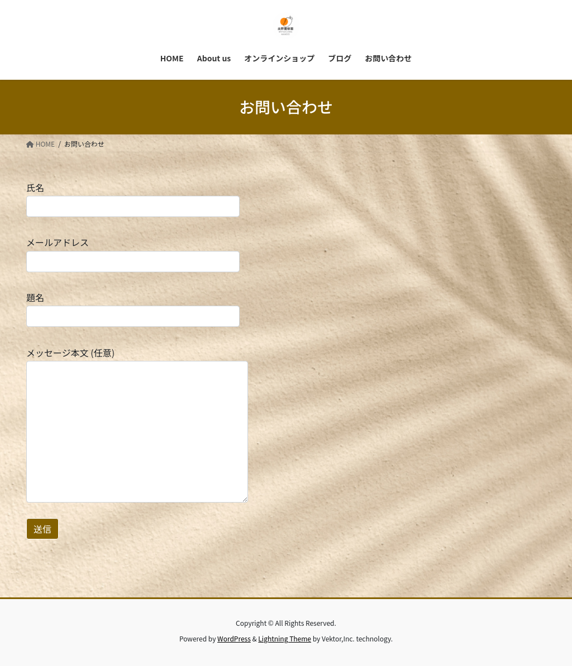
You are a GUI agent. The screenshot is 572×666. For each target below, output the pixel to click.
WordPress (234, 638)
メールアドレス (133, 253)
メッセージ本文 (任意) (137, 424)
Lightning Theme (284, 638)
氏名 (133, 199)
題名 (133, 309)
